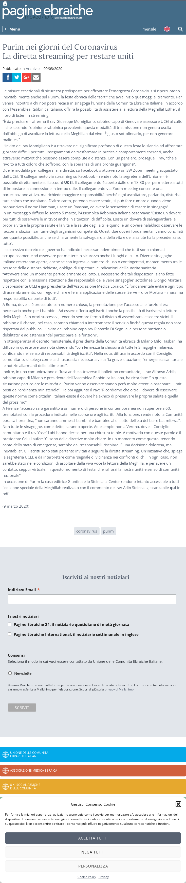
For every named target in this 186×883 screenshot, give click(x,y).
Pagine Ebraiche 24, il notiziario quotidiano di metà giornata (71, 624)
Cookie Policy (87, 877)
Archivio (33, 68)
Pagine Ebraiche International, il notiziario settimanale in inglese (76, 634)
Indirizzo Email (24, 590)
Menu (14, 29)
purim (108, 531)
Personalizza (93, 866)
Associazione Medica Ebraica (33, 770)
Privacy (104, 877)
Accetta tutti (93, 838)
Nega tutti (93, 852)
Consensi (16, 655)
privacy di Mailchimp (119, 689)
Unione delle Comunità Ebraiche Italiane (29, 754)
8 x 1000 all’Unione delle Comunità (25, 786)
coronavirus (86, 531)
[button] (178, 804)
